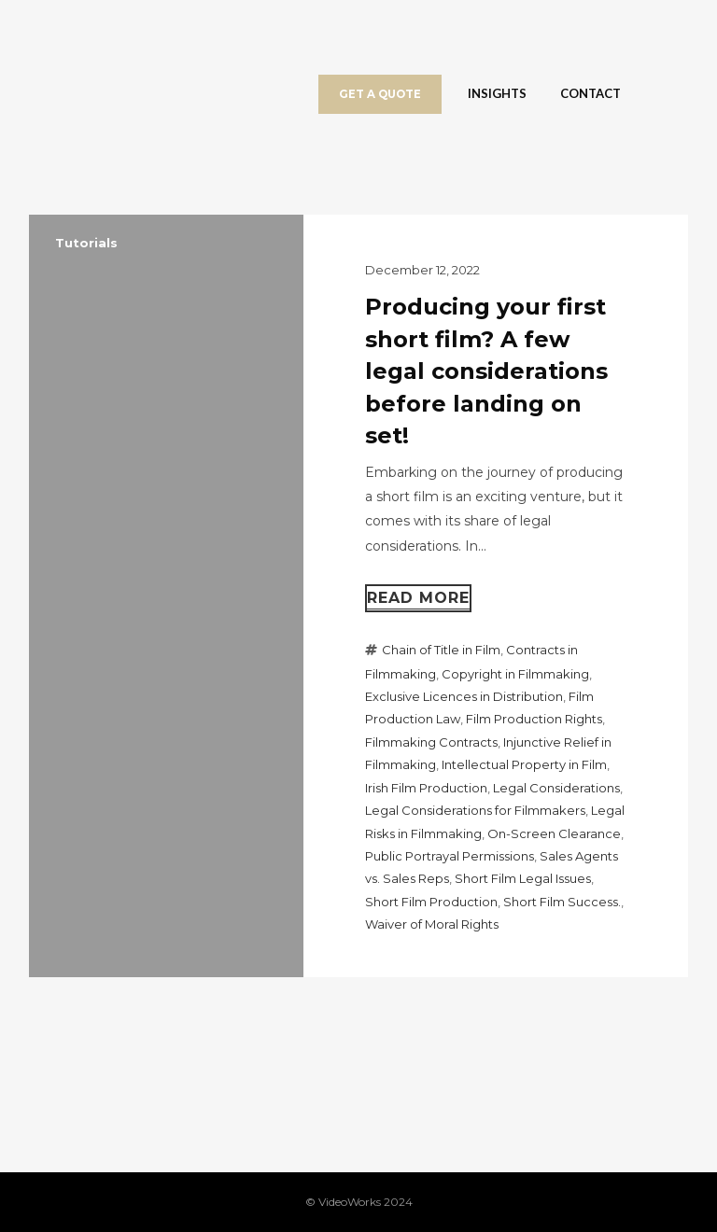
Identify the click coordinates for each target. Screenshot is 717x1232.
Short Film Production (431, 901)
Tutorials (86, 242)
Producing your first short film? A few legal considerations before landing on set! (486, 371)
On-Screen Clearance (554, 833)
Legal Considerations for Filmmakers (475, 810)
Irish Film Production (426, 787)
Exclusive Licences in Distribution (464, 696)
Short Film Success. (562, 901)
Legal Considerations (556, 787)
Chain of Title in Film (441, 649)
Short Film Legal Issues (523, 878)
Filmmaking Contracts (431, 742)
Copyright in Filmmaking (515, 673)
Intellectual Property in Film (524, 764)
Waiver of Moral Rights (432, 924)
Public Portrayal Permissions (449, 855)
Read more (418, 598)
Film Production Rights (534, 718)
